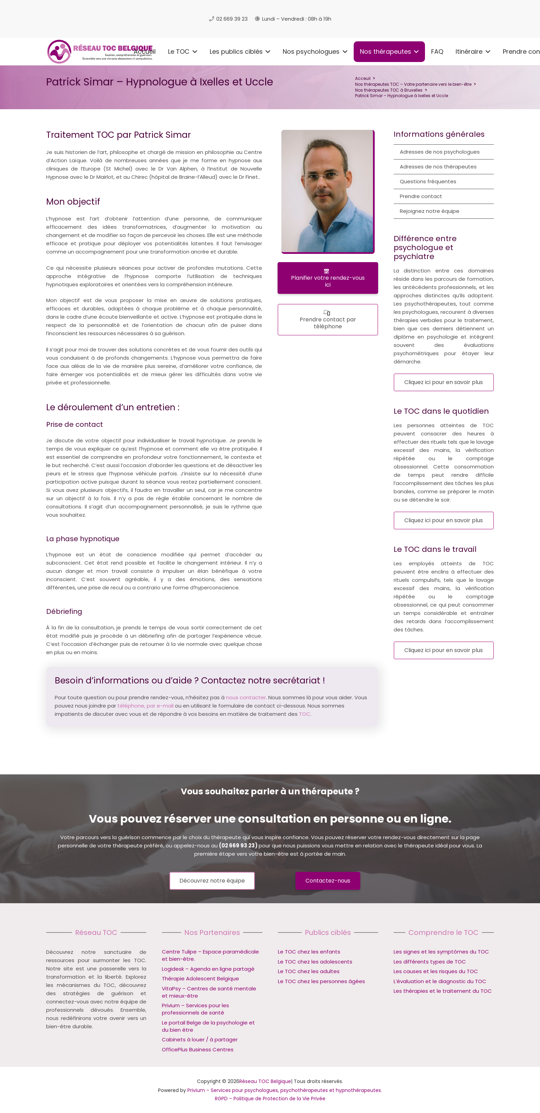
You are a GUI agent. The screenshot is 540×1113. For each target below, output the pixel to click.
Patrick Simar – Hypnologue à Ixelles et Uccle (401, 96)
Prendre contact (421, 196)
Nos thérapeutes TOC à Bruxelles (389, 90)
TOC (304, 714)
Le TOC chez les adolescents (315, 961)
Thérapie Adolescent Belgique (200, 978)
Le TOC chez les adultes (309, 971)
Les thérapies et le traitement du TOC (443, 991)
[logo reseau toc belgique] (116, 19)
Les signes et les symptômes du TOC (441, 951)
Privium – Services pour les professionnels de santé (195, 1009)
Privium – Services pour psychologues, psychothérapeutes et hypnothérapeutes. (284, 1090)
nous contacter (246, 697)
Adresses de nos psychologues (440, 151)
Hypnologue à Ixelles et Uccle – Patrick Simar (116, 741)
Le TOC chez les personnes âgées (321, 981)
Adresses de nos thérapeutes (438, 166)
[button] (112, 51)
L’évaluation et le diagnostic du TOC (440, 981)
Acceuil (363, 78)
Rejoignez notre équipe (429, 211)
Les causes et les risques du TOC (436, 971)
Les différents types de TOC (430, 961)
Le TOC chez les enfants (309, 951)
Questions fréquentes (428, 181)
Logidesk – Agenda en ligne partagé (208, 968)
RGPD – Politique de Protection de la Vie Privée (270, 1098)
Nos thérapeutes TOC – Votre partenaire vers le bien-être (413, 84)
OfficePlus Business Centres (197, 1049)
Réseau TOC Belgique (265, 1081)
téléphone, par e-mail (145, 705)
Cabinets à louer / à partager (200, 1039)
